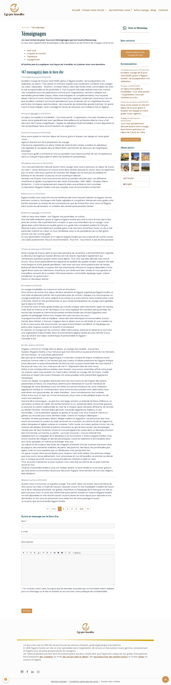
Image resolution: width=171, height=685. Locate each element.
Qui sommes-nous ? (120, 10)
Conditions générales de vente (84, 681)
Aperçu (76, 553)
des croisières (46, 656)
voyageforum (33, 59)
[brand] (15, 10)
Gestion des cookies (111, 681)
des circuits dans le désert (75, 656)
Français (128, 179)
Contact (163, 10)
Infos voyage (141, 10)
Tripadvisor (32, 56)
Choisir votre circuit (93, 10)
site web (34, 113)
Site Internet (27, 542)
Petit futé (31, 50)
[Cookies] (6, 679)
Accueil (76, 10)
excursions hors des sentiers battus (110, 656)
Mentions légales (59, 681)
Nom (23, 521)
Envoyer (27, 610)
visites (141, 656)
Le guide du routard (36, 53)
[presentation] (42, 601)
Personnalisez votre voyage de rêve (135, 54)
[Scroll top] (165, 679)
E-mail (24, 531)
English (127, 185)
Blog (153, 10)
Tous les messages (130, 140)
